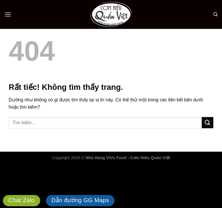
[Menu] (7, 14)
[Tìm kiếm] (215, 14)
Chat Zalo (21, 200)
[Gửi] (207, 122)
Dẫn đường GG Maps (80, 200)
